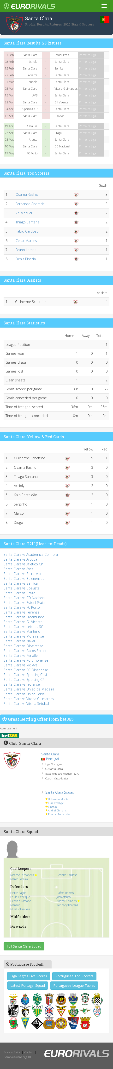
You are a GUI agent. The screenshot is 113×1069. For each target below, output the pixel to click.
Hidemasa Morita (58, 799)
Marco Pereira (19, 879)
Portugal (52, 759)
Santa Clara (50, 754)
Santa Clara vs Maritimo (22, 631)
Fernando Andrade (30, 204)
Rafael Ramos (65, 893)
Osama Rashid (27, 194)
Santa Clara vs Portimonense (26, 660)
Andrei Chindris (57, 810)
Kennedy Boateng (67, 905)
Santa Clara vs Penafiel (21, 655)
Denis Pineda (26, 259)
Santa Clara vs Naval (19, 641)
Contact (29, 1052)
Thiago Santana (27, 222)
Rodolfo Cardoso (67, 875)
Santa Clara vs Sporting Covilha (27, 674)
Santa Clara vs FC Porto (22, 607)
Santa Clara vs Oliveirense (23, 646)
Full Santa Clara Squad (24, 946)
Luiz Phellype (56, 803)
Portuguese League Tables (74, 985)
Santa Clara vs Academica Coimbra (31, 554)
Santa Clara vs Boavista (22, 588)
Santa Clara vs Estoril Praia (24, 602)
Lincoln (52, 807)
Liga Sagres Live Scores (28, 976)
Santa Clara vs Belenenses (24, 578)
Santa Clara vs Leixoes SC (23, 626)
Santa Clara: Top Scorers (26, 173)
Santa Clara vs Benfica (21, 583)
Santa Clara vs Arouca (20, 559)
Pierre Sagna (18, 893)
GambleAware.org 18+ (18, 1057)
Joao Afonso (64, 897)
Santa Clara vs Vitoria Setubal (26, 703)
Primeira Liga (87, 55)
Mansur (15, 905)
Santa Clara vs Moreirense (24, 636)
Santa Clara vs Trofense (22, 684)
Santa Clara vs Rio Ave (20, 665)
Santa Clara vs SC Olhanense (26, 670)
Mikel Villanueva (20, 909)
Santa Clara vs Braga (19, 593)
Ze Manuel (24, 213)
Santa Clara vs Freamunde (24, 617)
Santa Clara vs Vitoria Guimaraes (29, 698)
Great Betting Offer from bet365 (41, 719)
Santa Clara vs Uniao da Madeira (29, 689)
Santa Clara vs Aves (18, 569)
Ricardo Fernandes (59, 814)
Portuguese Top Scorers (74, 976)
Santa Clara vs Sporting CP (24, 679)
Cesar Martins (26, 240)
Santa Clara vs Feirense (21, 612)
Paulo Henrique (20, 897)
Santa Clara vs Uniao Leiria (24, 694)
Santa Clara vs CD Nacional (24, 597)
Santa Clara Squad (59, 792)
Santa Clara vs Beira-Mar (23, 573)
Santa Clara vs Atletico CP (23, 564)
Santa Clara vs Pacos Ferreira (26, 650)
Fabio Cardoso (27, 231)
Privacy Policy (12, 1052)
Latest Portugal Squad (27, 985)
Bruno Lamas (26, 249)
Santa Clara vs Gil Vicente (23, 622)
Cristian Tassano (20, 901)
